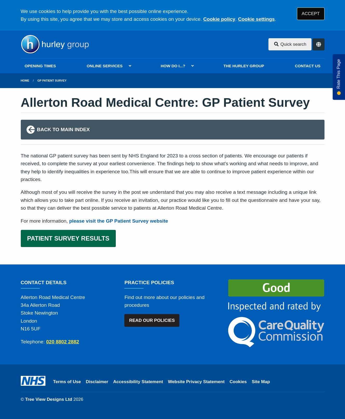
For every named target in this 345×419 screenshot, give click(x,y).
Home (25, 80)
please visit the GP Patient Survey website (118, 221)
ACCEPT (311, 13)
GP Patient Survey (51, 80)
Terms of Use (67, 381)
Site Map (261, 381)
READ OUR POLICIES (152, 320)
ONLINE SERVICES (105, 66)
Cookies (238, 381)
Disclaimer (97, 381)
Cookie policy (219, 19)
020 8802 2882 (62, 341)
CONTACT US (307, 66)
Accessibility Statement (138, 381)
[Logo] (55, 44)
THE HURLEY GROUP (244, 66)
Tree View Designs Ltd (48, 399)
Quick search (290, 44)
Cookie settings (256, 19)
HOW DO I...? (173, 66)
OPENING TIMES (40, 66)
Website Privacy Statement (196, 381)
